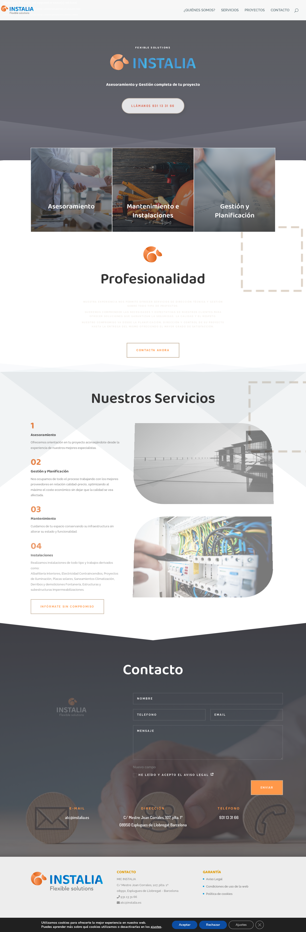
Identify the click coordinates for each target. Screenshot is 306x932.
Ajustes (241, 925)
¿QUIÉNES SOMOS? (199, 10)
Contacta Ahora (152, 350)
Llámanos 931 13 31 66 (153, 112)
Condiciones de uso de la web (227, 886)
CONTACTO (280, 10)
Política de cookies (219, 894)
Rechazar (213, 925)
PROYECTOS (255, 10)
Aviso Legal (214, 879)
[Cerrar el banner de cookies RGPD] (259, 925)
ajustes (156, 927)
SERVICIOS (230, 10)
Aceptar (184, 925)
